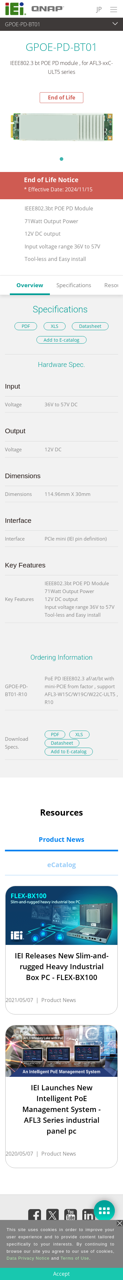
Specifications (73, 285)
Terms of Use (75, 1258)
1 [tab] (61, 159)
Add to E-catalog (61, 340)
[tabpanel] (61, 127)
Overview (29, 285)
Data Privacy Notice (28, 1258)
